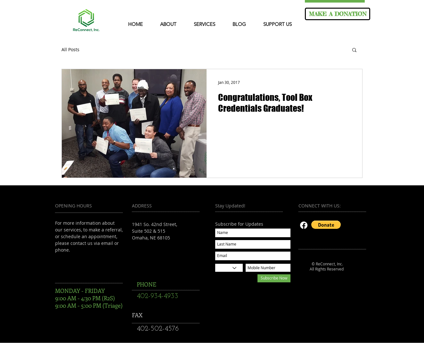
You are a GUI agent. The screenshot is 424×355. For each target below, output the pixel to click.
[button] (354, 50)
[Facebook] (303, 225)
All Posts (70, 49)
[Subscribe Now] (273, 278)
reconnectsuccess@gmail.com (164, 251)
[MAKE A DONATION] (337, 14)
